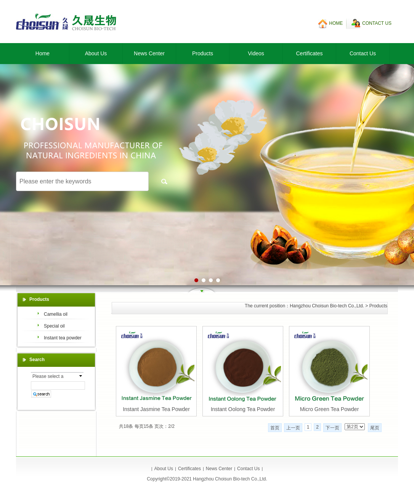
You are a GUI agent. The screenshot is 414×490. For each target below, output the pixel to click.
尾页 (374, 428)
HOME (336, 23)
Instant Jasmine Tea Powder (156, 409)
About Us (96, 53)
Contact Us (363, 53)
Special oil (54, 326)
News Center (149, 53)
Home (42, 53)
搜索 (164, 181)
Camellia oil (55, 314)
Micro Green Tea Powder (329, 409)
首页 (274, 428)
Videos (256, 53)
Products (202, 53)
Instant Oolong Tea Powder (243, 409)
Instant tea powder (63, 338)
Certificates (309, 53)
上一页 (293, 428)
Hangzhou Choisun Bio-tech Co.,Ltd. (327, 305)
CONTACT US (377, 23)
